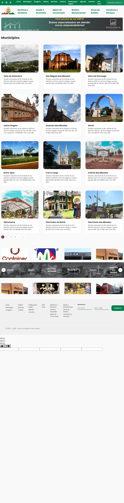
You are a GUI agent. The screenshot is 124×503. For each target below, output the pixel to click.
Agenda (83, 2)
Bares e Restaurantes (79, 11)
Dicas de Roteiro (95, 11)
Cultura (63, 2)
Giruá (91, 125)
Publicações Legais (73, 3)
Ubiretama (9, 222)
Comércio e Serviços (112, 11)
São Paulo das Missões (99, 222)
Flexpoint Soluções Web (117, 328)
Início (19, 2)
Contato (91, 2)
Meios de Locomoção (59, 11)
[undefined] (7, 346)
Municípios (27, 2)
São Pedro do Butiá (55, 222)
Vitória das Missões (98, 172)
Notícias (54, 2)
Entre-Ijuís (9, 172)
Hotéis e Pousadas (41, 11)
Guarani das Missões (56, 125)
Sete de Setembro (13, 76)
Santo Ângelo (11, 125)
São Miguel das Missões (58, 76)
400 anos (99, 3)
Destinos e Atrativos (23, 11)
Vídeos (45, 2)
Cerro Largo (52, 172)
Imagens (37, 2)
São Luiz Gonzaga (97, 76)
